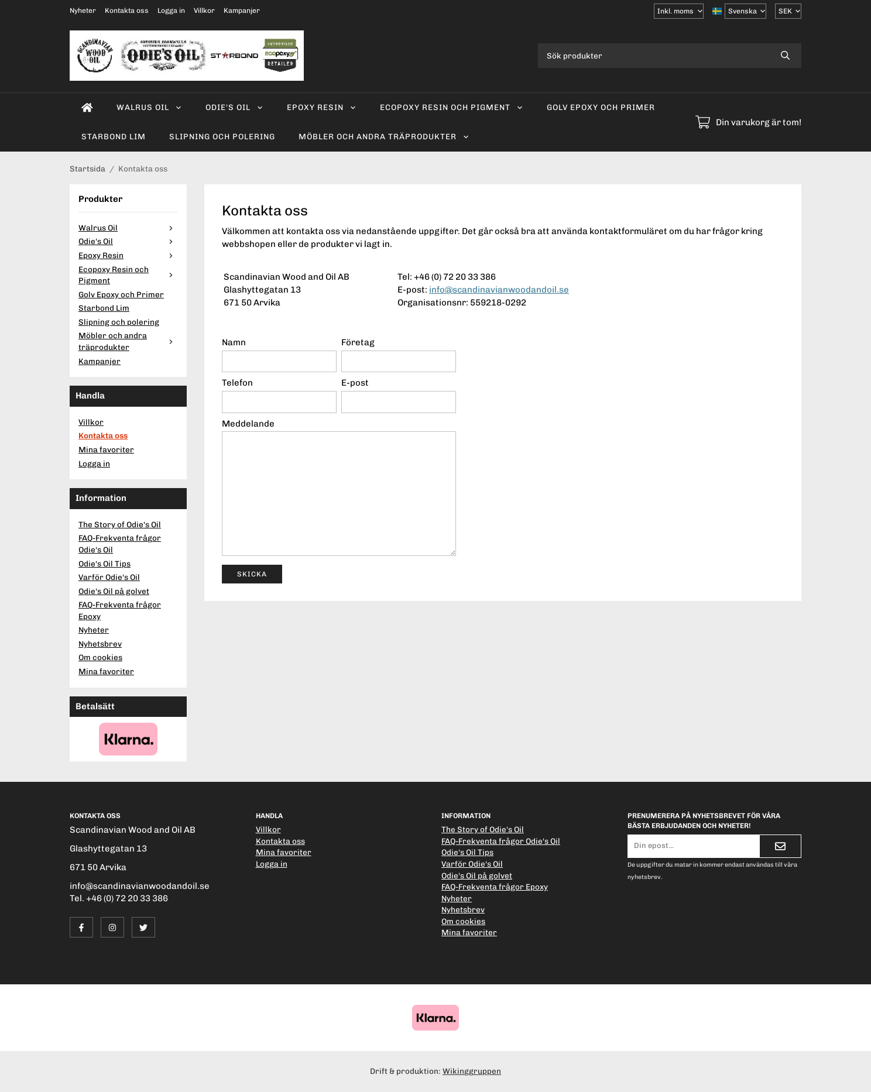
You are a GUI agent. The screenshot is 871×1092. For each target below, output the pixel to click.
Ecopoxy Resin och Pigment (451, 107)
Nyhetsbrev (100, 643)
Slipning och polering (222, 136)
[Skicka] (780, 846)
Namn (234, 342)
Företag (358, 342)
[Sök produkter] (653, 55)
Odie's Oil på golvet (113, 591)
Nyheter (83, 10)
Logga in (171, 10)
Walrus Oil (149, 107)
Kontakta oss (127, 10)
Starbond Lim (113, 136)
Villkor (204, 10)
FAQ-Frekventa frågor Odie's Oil (119, 543)
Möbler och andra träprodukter (384, 136)
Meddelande (248, 423)
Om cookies (100, 657)
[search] (785, 55)
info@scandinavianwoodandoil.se (499, 289)
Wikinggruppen (472, 1071)
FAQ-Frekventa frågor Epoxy (119, 610)
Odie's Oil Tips (104, 563)
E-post (355, 382)
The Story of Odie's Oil (119, 524)
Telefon (237, 382)
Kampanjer (242, 10)
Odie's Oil (234, 107)
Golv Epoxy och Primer (601, 107)
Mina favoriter (106, 449)
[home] (87, 107)
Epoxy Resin (321, 107)
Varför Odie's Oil (109, 577)
